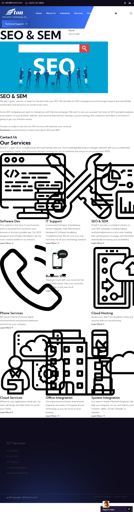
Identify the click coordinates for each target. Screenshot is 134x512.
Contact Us (104, 13)
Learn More (6, 243)
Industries (65, 13)
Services (78, 13)
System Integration (105, 398)
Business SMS (56, 276)
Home (39, 13)
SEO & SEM (99, 221)
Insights (91, 13)
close (129, 509)
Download (5, 130)
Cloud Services (11, 398)
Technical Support (16, 24)
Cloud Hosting (102, 313)
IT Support (54, 221)
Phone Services (11, 313)
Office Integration (59, 398)
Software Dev (10, 221)
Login (119, 13)
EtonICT (34, 496)
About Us (51, 13)
